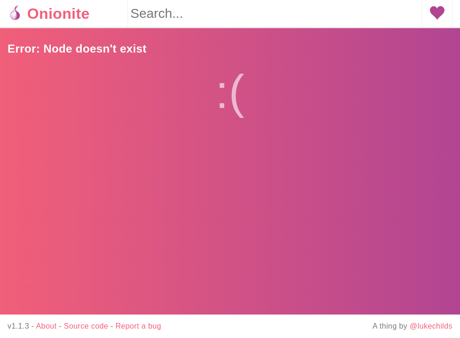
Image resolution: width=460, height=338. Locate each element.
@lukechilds (431, 326)
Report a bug (138, 326)
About (46, 326)
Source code (86, 326)
